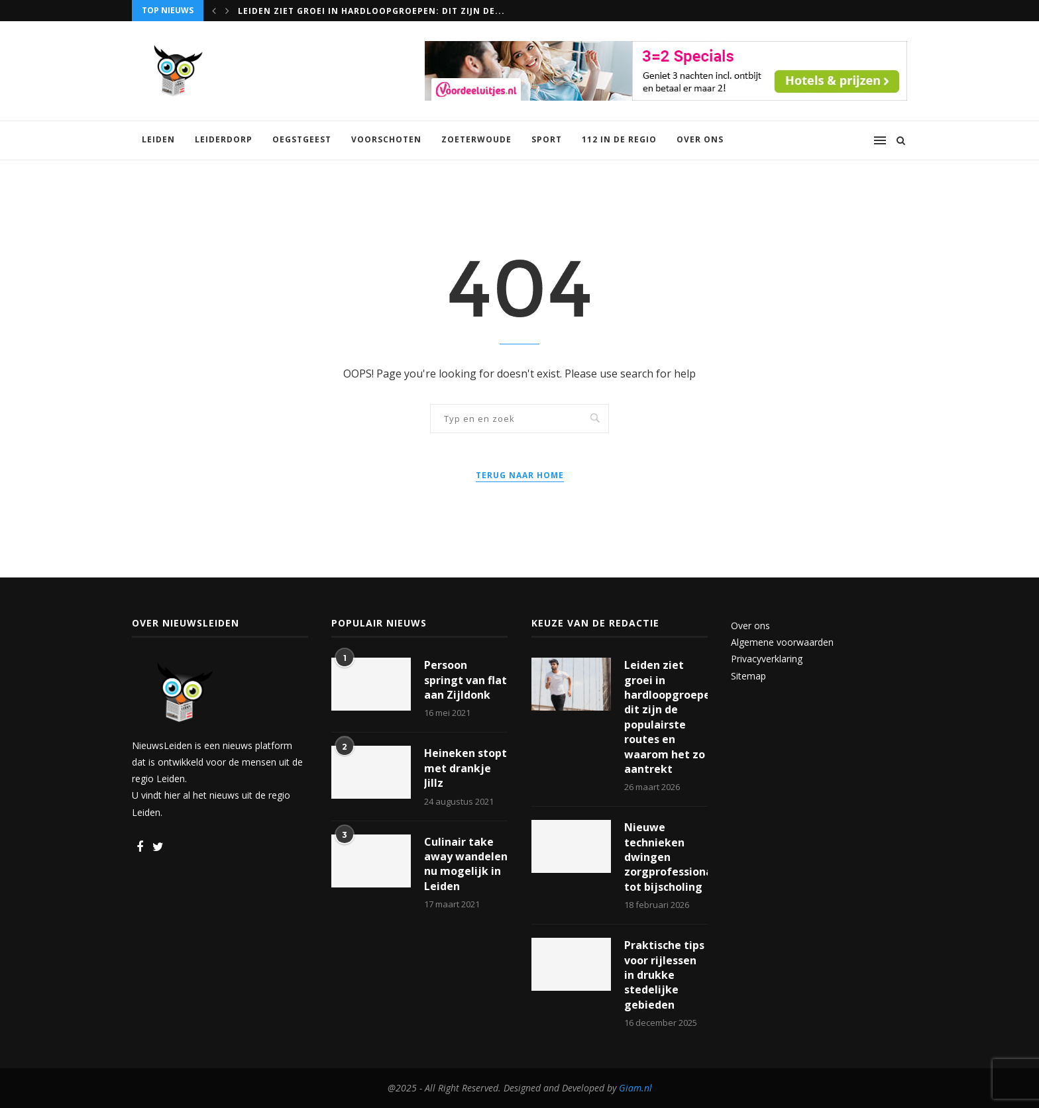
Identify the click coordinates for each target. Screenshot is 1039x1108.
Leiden (158, 139)
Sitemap (748, 676)
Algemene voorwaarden (782, 642)
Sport (546, 139)
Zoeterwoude (476, 139)
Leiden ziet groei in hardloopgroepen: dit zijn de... (371, 11)
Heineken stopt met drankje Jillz (465, 768)
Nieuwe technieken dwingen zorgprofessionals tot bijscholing (666, 857)
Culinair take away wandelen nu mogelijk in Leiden (466, 863)
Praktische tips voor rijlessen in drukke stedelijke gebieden (664, 975)
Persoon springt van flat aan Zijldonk (465, 680)
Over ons (700, 139)
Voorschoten (386, 139)
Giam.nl (635, 1088)
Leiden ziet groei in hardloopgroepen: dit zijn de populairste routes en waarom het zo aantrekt (666, 717)
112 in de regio (619, 139)
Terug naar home (520, 475)
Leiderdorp (223, 139)
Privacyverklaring (766, 658)
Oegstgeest (301, 139)
